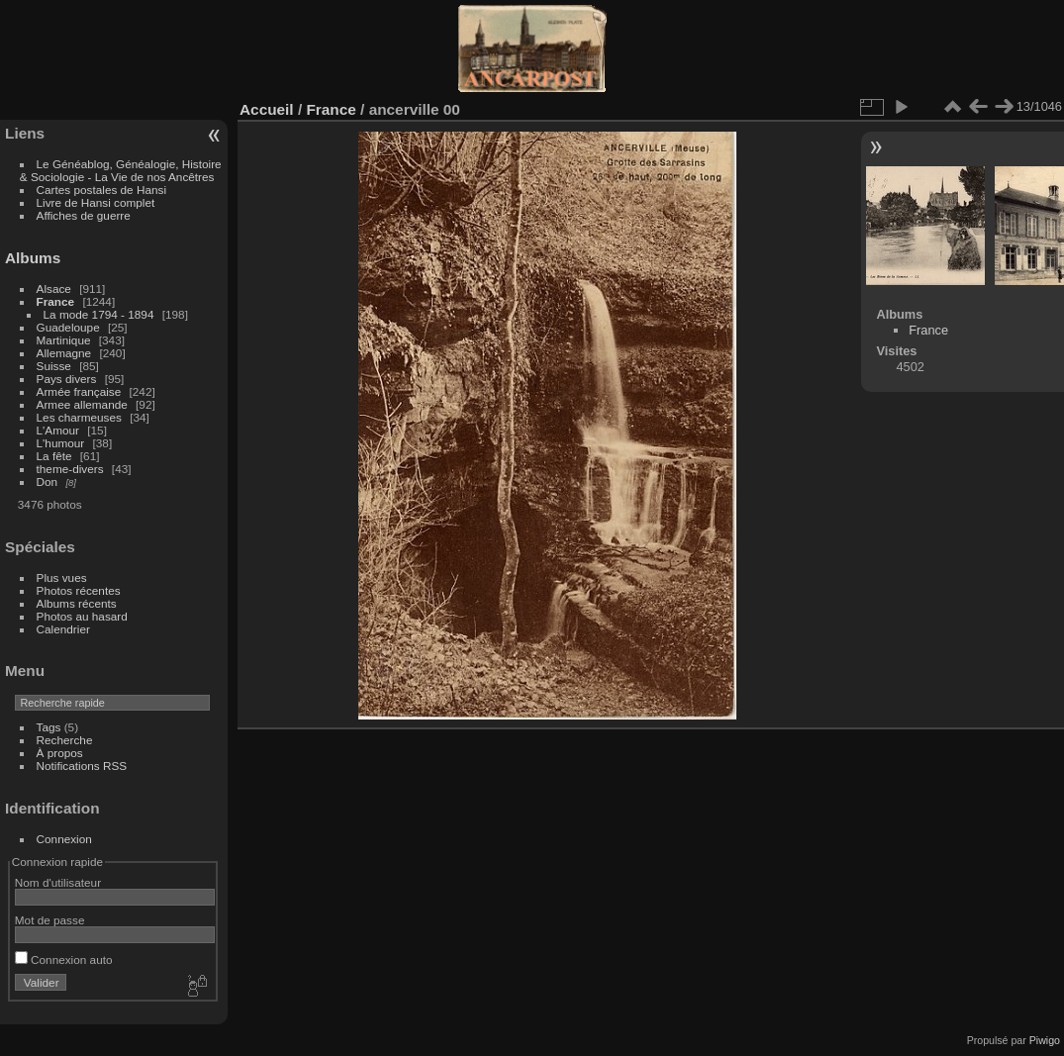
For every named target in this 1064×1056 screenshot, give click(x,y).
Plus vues (62, 577)
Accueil (267, 109)
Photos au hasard (82, 616)
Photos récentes (79, 590)
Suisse (54, 365)
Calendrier (63, 629)
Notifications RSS (82, 765)
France (56, 301)
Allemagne (64, 352)
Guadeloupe (68, 327)
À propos (60, 752)
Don (47, 481)
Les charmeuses (79, 417)
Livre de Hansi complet (96, 202)
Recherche (65, 739)
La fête (54, 455)
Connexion (64, 838)
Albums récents (77, 603)
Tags (49, 726)
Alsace (54, 288)
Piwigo (1044, 1040)
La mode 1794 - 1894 (99, 314)
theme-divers (70, 468)
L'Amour (58, 430)
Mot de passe (50, 919)
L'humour (61, 442)
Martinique (64, 340)
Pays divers (67, 378)
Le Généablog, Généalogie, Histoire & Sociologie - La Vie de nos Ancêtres (121, 170)
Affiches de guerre (84, 215)
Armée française (79, 391)
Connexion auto (64, 959)
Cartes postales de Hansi (101, 189)
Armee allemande (82, 404)
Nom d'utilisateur (58, 882)
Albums (32, 257)
